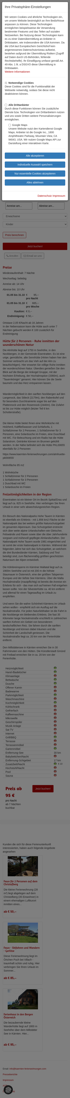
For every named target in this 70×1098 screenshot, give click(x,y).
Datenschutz (45, 195)
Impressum (59, 195)
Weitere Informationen (17, 71)
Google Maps (17, 125)
